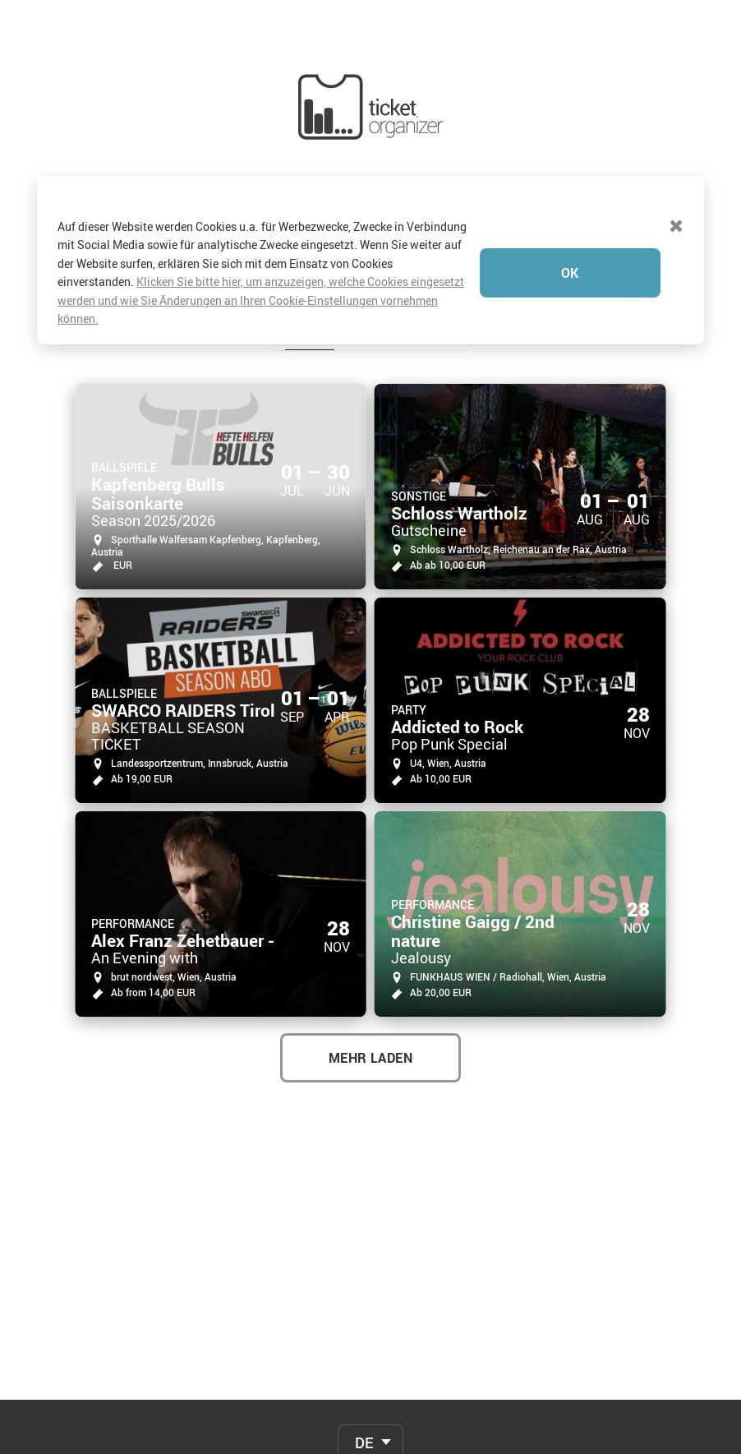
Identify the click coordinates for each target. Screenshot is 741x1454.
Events (309, 205)
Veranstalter (408, 205)
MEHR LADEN (370, 928)
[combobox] (370, 1312)
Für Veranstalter (370, 1407)
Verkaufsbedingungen (371, 1434)
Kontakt (370, 1379)
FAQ (370, 1352)
